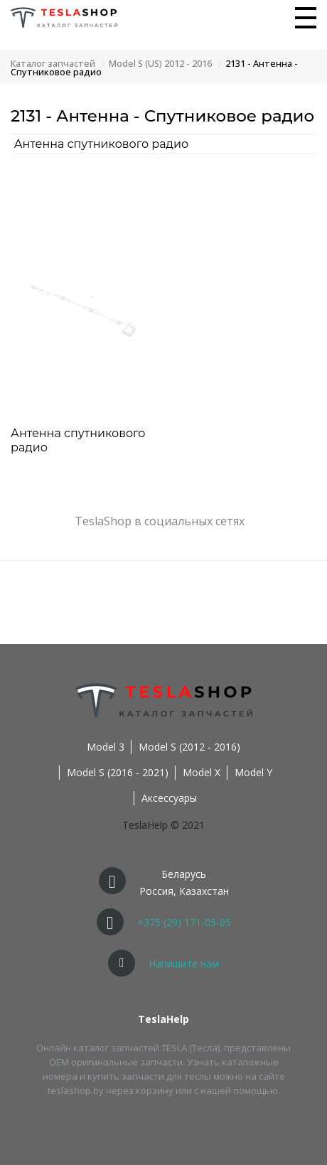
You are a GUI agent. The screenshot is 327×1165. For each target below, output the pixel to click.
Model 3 (105, 746)
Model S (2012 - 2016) (189, 746)
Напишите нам (184, 963)
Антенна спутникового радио (101, 144)
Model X (201, 772)
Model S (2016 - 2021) (117, 772)
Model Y (253, 772)
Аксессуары (169, 798)
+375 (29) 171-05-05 (184, 922)
